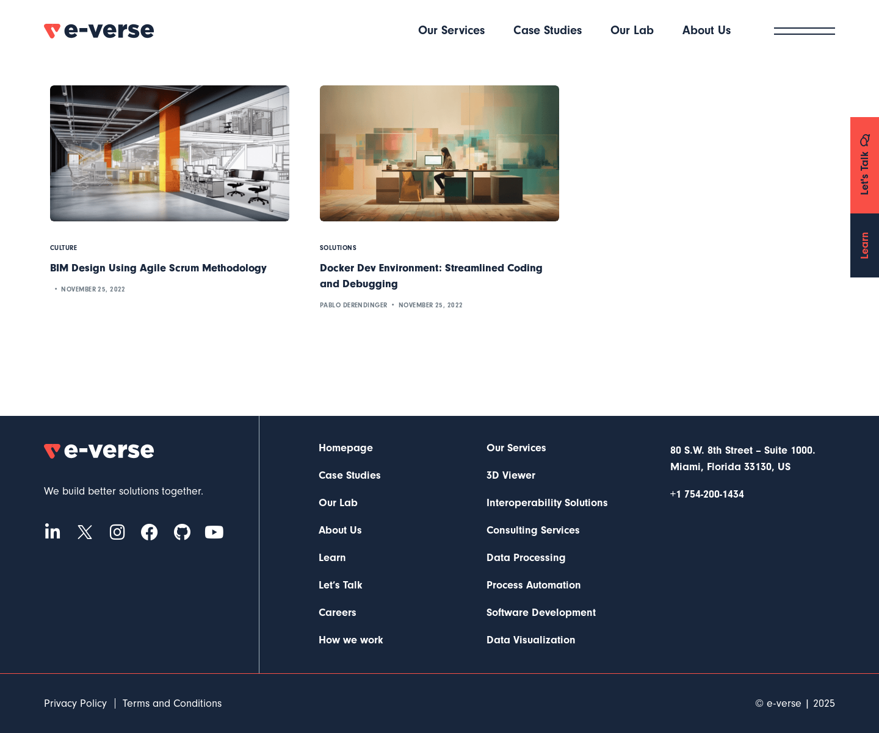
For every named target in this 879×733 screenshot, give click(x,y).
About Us (340, 530)
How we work (351, 640)
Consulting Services (533, 530)
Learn (332, 558)
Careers (337, 613)
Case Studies (350, 476)
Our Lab (338, 503)
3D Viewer (511, 476)
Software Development (541, 613)
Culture (63, 248)
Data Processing (526, 558)
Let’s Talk (341, 585)
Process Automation (534, 585)
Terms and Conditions (172, 703)
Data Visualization (531, 640)
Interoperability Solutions (547, 503)
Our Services (516, 448)
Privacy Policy (75, 703)
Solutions (338, 248)
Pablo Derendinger (353, 305)
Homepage (346, 448)
